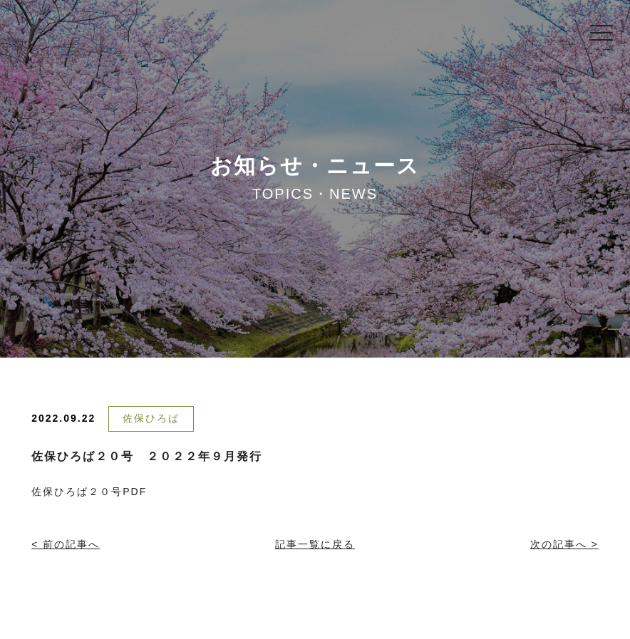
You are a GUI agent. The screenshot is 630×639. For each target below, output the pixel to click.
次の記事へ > (564, 544)
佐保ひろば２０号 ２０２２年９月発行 (146, 456)
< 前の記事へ (65, 544)
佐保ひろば (151, 418)
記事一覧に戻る (315, 544)
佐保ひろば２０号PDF (89, 491)
